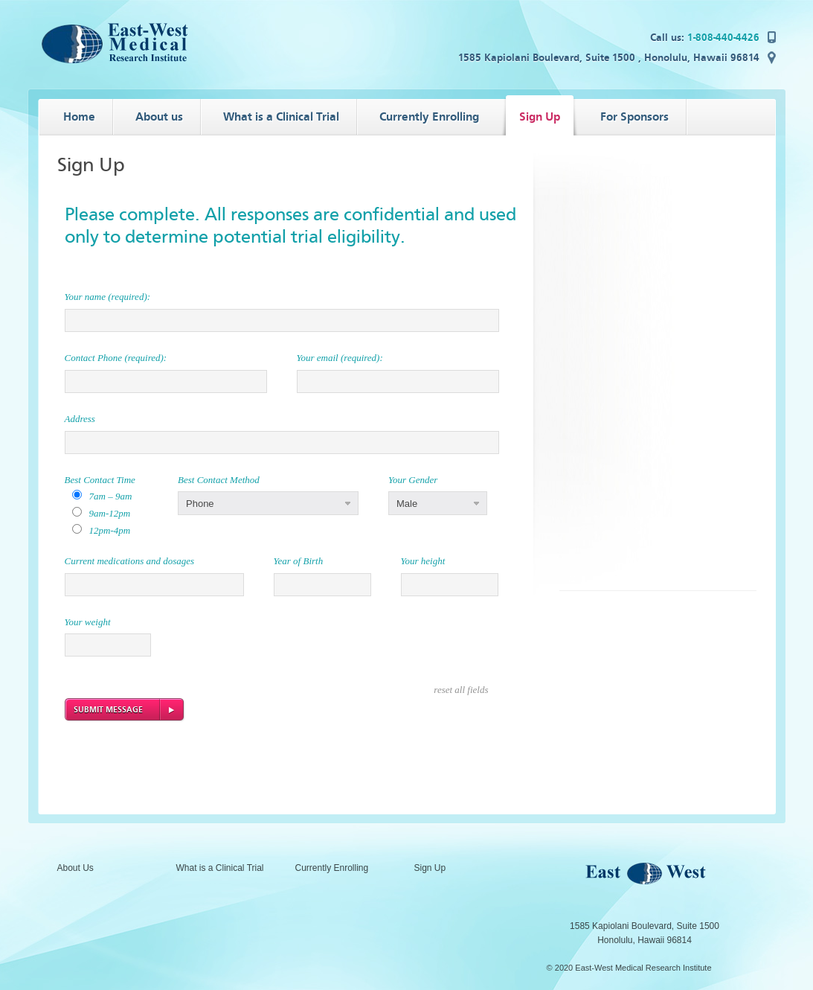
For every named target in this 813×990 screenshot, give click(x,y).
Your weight (88, 621)
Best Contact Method (219, 479)
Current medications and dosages (130, 560)
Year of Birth (299, 560)
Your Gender (412, 479)
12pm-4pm (110, 530)
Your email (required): (340, 357)
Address (80, 418)
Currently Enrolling (332, 868)
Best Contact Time (100, 479)
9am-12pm (110, 513)
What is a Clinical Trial (220, 868)
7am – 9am (110, 496)
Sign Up (430, 868)
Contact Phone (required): (116, 357)
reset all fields (461, 689)
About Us (75, 868)
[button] (268, 503)
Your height (423, 560)
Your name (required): (108, 296)
